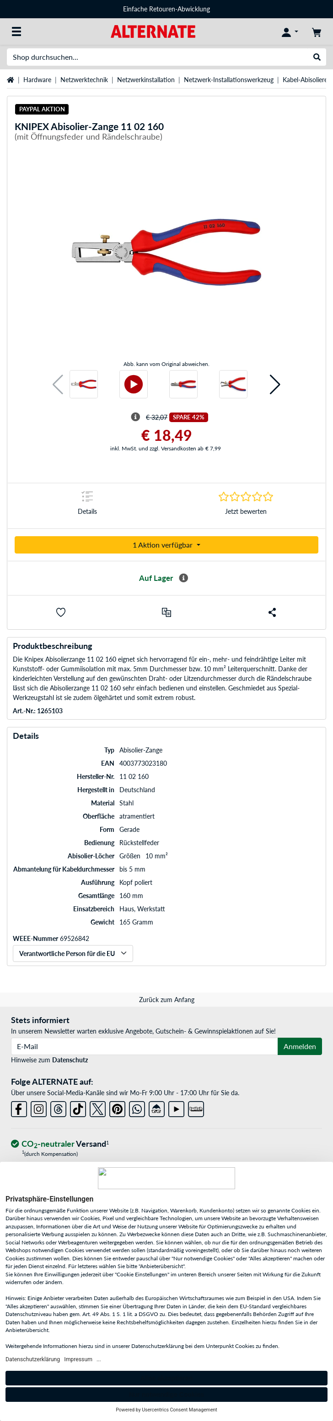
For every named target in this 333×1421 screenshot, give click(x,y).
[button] (58, 384)
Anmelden (300, 1046)
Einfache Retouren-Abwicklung (166, 9)
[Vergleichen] (166, 612)
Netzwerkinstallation (146, 80)
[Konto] (290, 31)
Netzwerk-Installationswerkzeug (229, 80)
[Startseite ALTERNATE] (153, 30)
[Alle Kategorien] (16, 31)
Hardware (37, 80)
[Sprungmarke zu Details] (87, 505)
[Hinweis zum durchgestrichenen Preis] (135, 417)
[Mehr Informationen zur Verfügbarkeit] (183, 578)
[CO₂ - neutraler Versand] (60, 1144)
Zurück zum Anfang (166, 999)
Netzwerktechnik (84, 80)
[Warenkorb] (316, 31)
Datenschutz (70, 1060)
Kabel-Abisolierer (306, 80)
